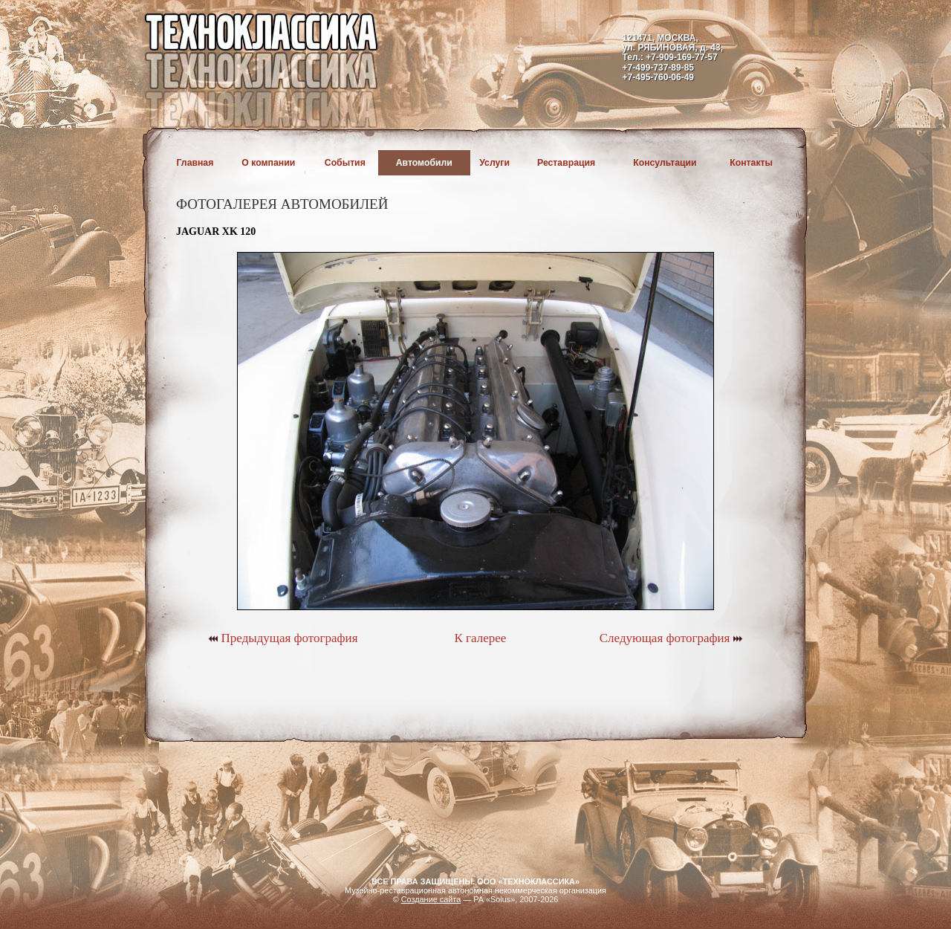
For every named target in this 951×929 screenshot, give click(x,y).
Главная (195, 163)
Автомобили (424, 163)
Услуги (494, 163)
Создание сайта (431, 899)
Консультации (664, 163)
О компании (268, 163)
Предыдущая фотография (282, 638)
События (345, 163)
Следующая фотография (671, 638)
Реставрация (566, 163)
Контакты (751, 163)
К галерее (480, 638)
